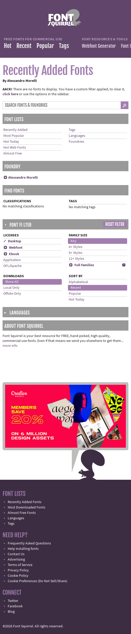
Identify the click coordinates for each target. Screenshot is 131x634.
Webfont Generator (99, 46)
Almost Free (12, 153)
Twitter (13, 601)
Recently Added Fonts (24, 502)
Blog (11, 611)
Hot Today (11, 141)
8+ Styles (75, 253)
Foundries (76, 141)
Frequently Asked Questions (29, 543)
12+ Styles (76, 258)
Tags (64, 45)
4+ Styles (75, 247)
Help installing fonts (23, 548)
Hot (7, 45)
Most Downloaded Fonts (26, 507)
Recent (23, 45)
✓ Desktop (12, 241)
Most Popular (13, 135)
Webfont (12, 247)
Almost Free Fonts (22, 513)
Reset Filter (114, 224)
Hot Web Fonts (14, 147)
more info (10, 345)
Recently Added (15, 130)
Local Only (11, 287)
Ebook (11, 254)
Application (12, 260)
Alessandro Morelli (20, 177)
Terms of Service (20, 565)
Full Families (81, 265)
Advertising (16, 559)
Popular (45, 45)
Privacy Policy (18, 570)
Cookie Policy (18, 575)
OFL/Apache (12, 266)
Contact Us (16, 554)
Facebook (15, 606)
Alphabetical (78, 282)
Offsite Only (12, 293)
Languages (77, 135)
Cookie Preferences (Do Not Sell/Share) (37, 581)
